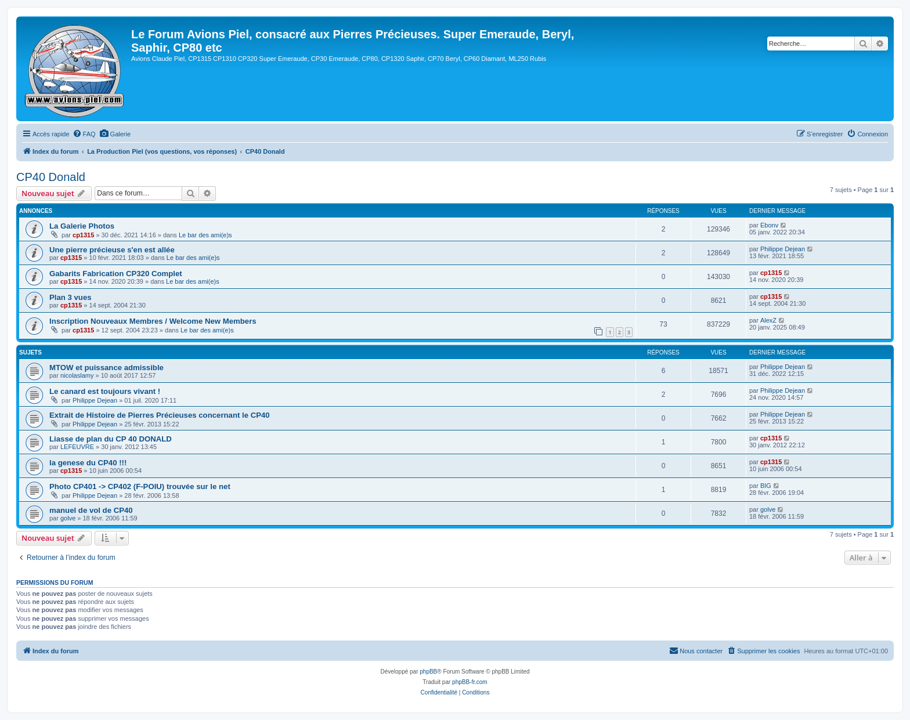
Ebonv (769, 225)
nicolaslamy (76, 375)
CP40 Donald (50, 177)
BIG (765, 485)
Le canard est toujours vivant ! (104, 391)
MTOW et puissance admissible (106, 367)
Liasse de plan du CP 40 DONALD (110, 439)
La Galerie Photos (81, 226)
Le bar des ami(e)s (205, 234)
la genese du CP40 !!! (88, 462)
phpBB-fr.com (470, 682)
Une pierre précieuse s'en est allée (112, 249)
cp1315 (83, 234)
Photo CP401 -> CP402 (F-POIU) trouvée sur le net (139, 486)
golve (67, 518)
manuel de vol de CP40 (91, 510)
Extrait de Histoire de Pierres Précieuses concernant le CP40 (159, 415)
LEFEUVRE (77, 446)
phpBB (428, 671)
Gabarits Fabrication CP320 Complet (115, 273)
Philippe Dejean (782, 248)
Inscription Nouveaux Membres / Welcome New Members (153, 321)
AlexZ (768, 320)
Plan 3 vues (70, 297)
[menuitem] (84, 134)
